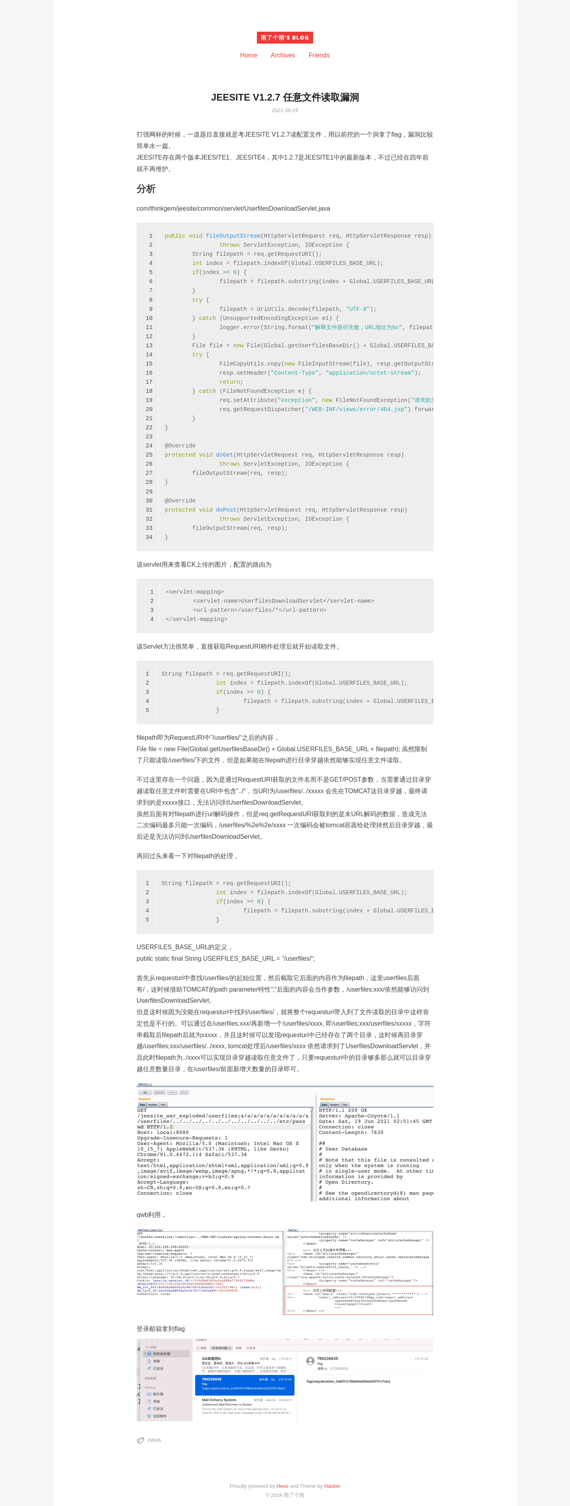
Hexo (282, 1486)
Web (155, 1440)
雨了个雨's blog (285, 37)
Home (248, 55)
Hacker (332, 1486)
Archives (283, 55)
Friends (319, 55)
